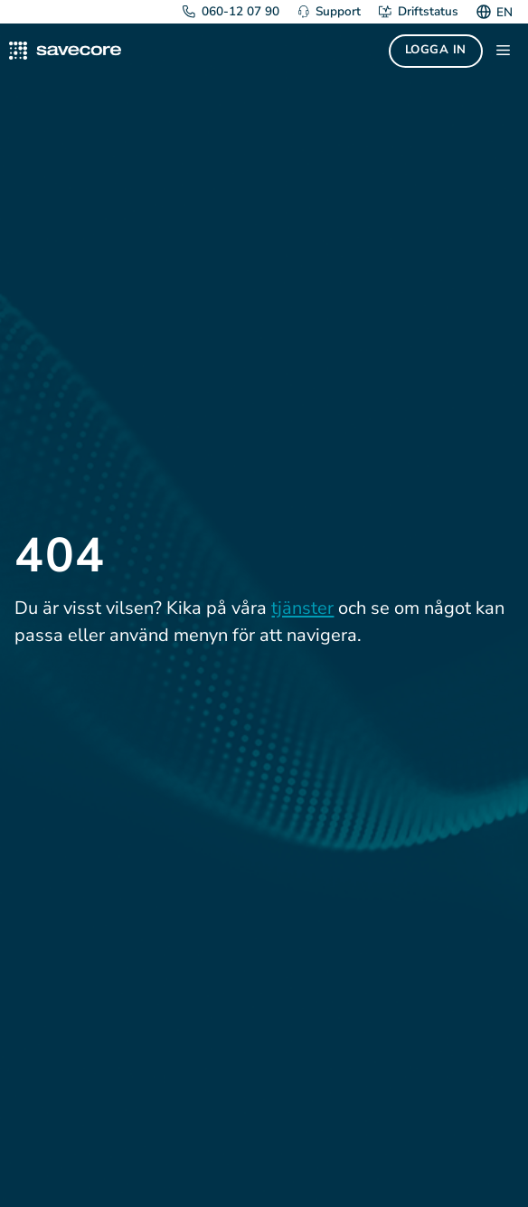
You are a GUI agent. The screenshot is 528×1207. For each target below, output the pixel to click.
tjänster (302, 608)
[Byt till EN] (502, 11)
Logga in (436, 50)
